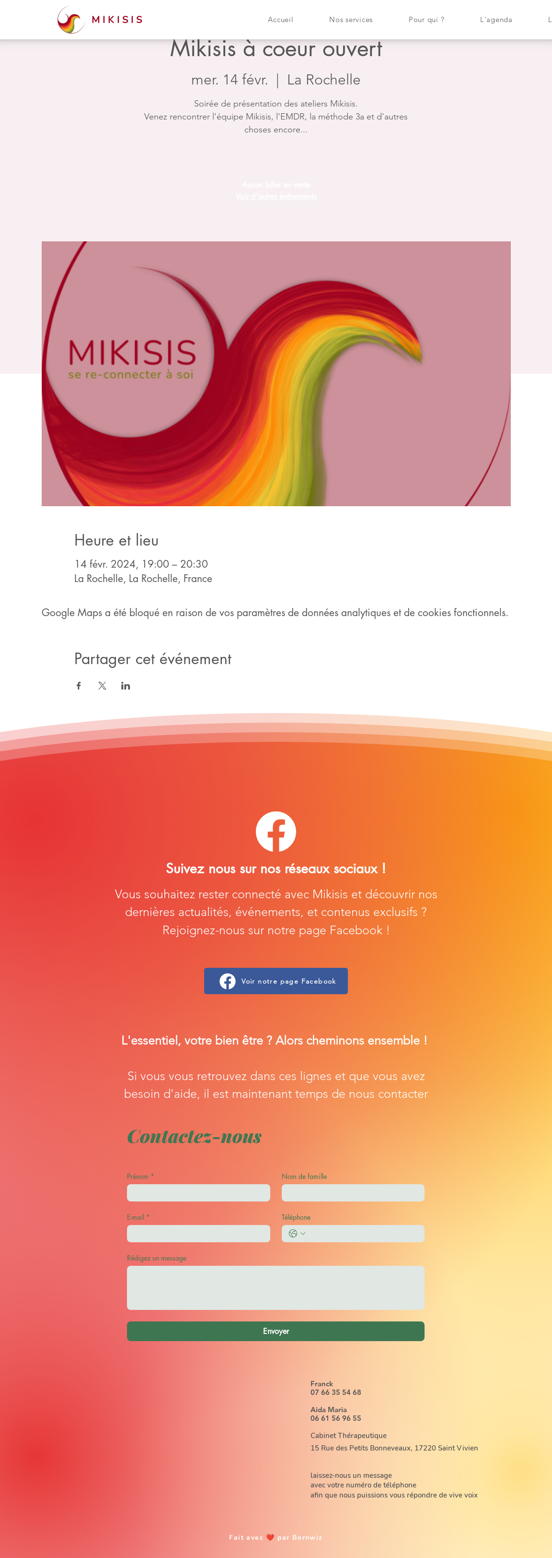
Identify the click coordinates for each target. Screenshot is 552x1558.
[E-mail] (195, 1233)
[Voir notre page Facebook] (276, 981)
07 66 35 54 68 (335, 1392)
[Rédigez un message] (276, 1288)
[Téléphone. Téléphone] (363, 1233)
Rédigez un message (156, 1258)
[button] (351, 19)
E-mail (138, 1217)
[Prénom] (195, 1192)
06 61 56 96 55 (335, 1418)
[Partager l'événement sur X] (102, 686)
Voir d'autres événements (276, 196)
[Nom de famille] (350, 1192)
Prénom (140, 1176)
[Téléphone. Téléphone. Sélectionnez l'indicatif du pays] (297, 1233)
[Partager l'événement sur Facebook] (78, 686)
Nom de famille (304, 1176)
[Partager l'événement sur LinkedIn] (125, 686)
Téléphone (296, 1217)
